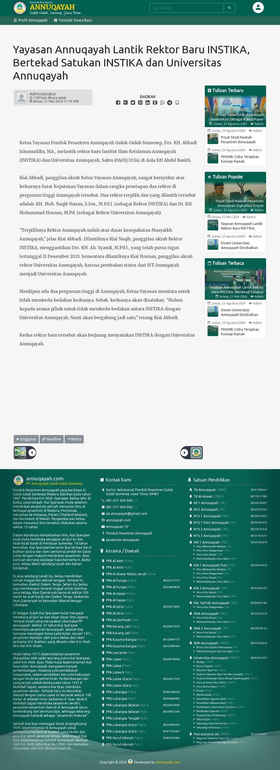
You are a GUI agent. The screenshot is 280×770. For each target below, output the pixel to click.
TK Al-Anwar (227, 496)
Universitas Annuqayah (227, 692)
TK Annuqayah (227, 490)
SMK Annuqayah (227, 647)
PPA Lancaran (117, 652)
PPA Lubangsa (140, 692)
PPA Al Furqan (140, 580)
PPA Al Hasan (117, 593)
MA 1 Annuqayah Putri (227, 573)
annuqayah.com (115, 520)
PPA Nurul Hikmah (140, 738)
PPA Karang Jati (140, 626)
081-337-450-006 (119, 500)
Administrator (43, 94)
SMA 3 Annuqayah (227, 632)
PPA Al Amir (116, 561)
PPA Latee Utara (140, 679)
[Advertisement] (108, 393)
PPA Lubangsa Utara (140, 725)
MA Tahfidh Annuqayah (227, 605)
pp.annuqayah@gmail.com (123, 513)
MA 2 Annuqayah (227, 592)
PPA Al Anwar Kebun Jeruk (127, 574)
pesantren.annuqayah (119, 540)
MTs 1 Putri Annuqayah (227, 523)
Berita (74, 439)
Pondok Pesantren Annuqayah (126, 533)
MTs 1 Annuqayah (227, 516)
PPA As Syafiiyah (119, 620)
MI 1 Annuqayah (227, 503)
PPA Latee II (116, 672)
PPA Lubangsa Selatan (140, 705)
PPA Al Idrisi (140, 607)
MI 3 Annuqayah (227, 509)
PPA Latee (140, 659)
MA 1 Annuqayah (227, 550)
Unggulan (26, 439)
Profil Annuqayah (30, 20)
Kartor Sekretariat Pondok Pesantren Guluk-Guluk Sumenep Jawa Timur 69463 (137, 492)
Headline (51, 439)
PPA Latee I (115, 666)
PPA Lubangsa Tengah (124, 718)
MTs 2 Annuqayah (227, 529)
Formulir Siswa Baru (72, 20)
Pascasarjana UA (227, 738)
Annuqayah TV (114, 526)
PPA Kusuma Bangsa (140, 639)
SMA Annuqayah (227, 617)
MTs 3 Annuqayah (227, 536)
